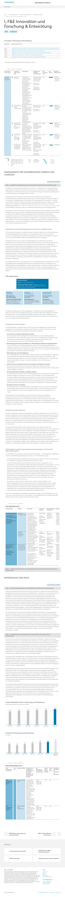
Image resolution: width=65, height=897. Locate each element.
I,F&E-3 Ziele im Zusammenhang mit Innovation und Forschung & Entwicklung (37, 205)
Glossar (44, 873)
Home (5, 14)
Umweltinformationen (38, 14)
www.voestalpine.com (47, 879)
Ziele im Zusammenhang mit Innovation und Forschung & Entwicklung (27, 54)
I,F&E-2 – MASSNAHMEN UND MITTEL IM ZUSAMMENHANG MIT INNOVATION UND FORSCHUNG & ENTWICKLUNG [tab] (31, 569)
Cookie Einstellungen (47, 876)
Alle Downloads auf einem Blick (18, 851)
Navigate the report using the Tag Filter (48, 858)
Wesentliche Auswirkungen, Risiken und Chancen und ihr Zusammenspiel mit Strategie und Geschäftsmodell (35, 48)
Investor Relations (47, 882)
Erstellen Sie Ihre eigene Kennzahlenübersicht (44, 851)
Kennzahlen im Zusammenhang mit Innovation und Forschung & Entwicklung (29, 57)
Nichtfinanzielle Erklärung (25, 14)
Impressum (58, 892)
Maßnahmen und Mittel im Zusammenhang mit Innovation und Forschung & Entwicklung (31, 52)
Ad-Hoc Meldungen (47, 881)
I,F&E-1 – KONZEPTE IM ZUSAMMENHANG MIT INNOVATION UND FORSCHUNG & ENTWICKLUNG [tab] (31, 185)
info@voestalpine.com (43, 892)
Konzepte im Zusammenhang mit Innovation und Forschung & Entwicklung (28, 50)
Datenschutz (45, 875)
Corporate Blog (46, 883)
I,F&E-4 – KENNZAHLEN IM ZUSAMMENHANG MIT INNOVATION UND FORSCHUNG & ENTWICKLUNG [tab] (28, 635)
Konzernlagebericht (13, 14)
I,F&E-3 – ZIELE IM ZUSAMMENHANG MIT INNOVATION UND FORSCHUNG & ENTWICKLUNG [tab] (30, 588)
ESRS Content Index (15, 858)
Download (45, 871)
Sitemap (44, 874)
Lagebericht (14, 31)
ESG (7, 31)
